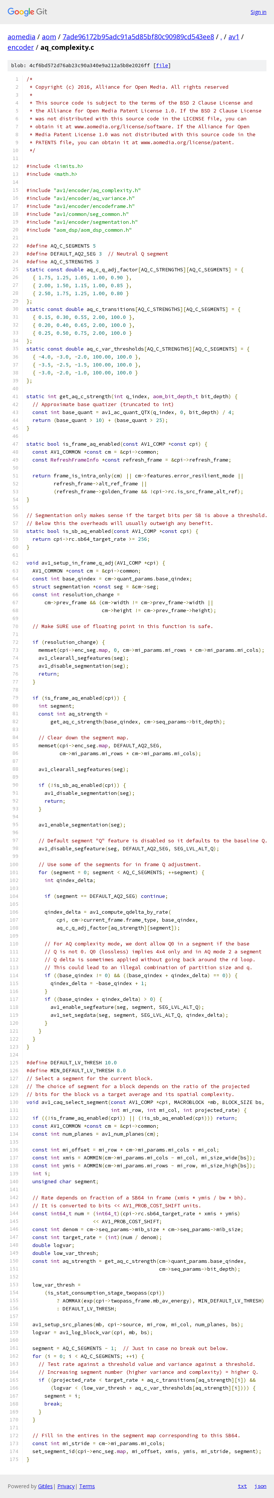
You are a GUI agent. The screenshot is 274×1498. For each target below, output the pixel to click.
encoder (21, 47)
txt (242, 1486)
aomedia (21, 36)
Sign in (258, 11)
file (162, 65)
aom (49, 36)
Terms (87, 1486)
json (260, 1486)
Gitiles (45, 1486)
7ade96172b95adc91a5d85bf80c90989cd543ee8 (138, 36)
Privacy (66, 1486)
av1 (233, 36)
